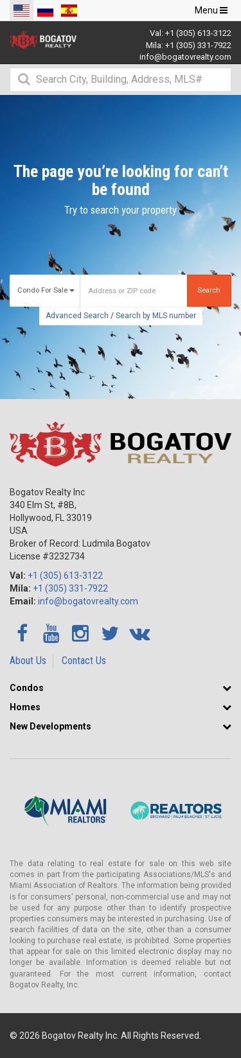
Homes (25, 707)
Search (208, 290)
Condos (27, 688)
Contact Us (84, 660)
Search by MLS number (156, 315)
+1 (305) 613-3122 (198, 33)
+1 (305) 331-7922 (198, 45)
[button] (226, 687)
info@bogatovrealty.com (185, 57)
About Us (28, 660)
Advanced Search (77, 315)
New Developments (50, 726)
